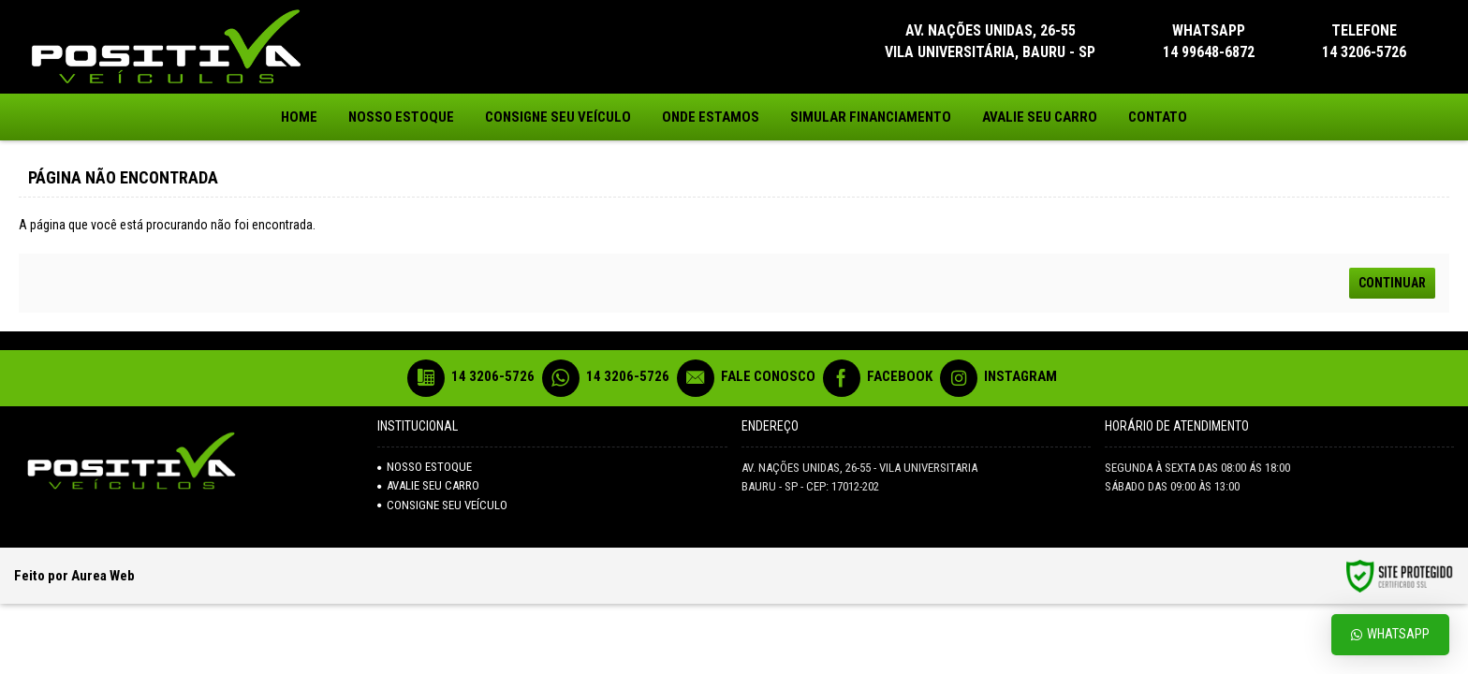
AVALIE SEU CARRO (428, 485)
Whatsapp (1390, 634)
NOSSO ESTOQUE (424, 467)
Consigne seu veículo (442, 505)
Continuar (1392, 282)
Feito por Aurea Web (74, 575)
